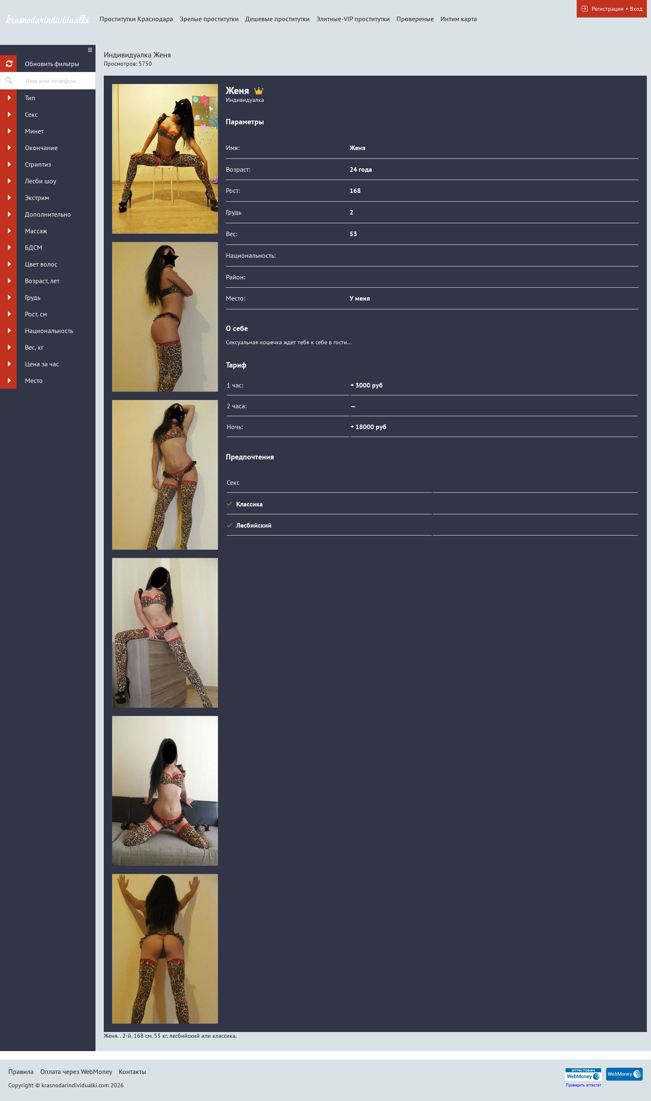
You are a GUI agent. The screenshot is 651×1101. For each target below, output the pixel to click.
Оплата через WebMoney (76, 1071)
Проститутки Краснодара (136, 19)
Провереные (415, 19)
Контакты (132, 1071)
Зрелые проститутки (209, 19)
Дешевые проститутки (277, 19)
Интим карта (459, 19)
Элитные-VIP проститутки (353, 19)
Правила (21, 1071)
